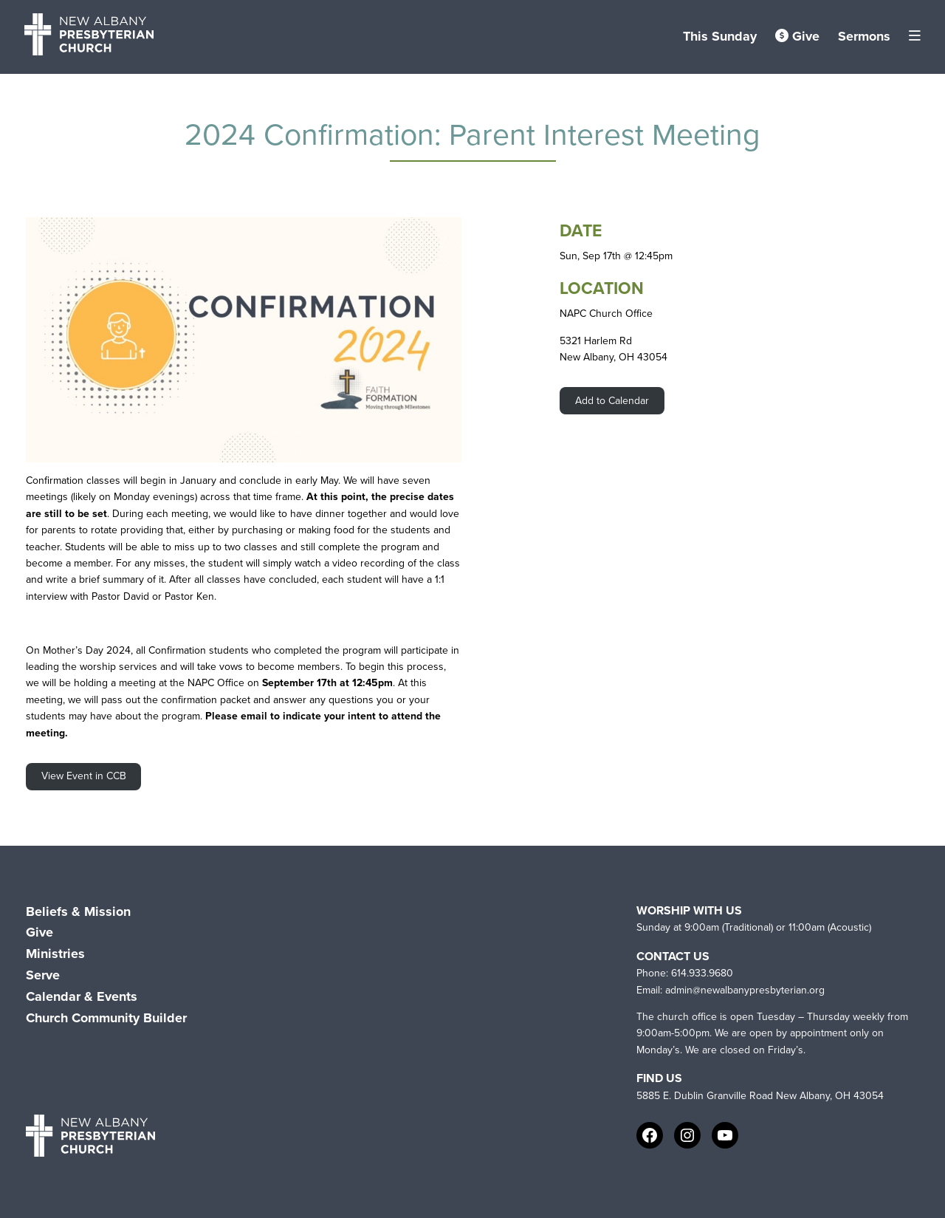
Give (797, 36)
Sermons (864, 36)
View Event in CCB (83, 776)
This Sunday (720, 36)
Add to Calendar (612, 400)
